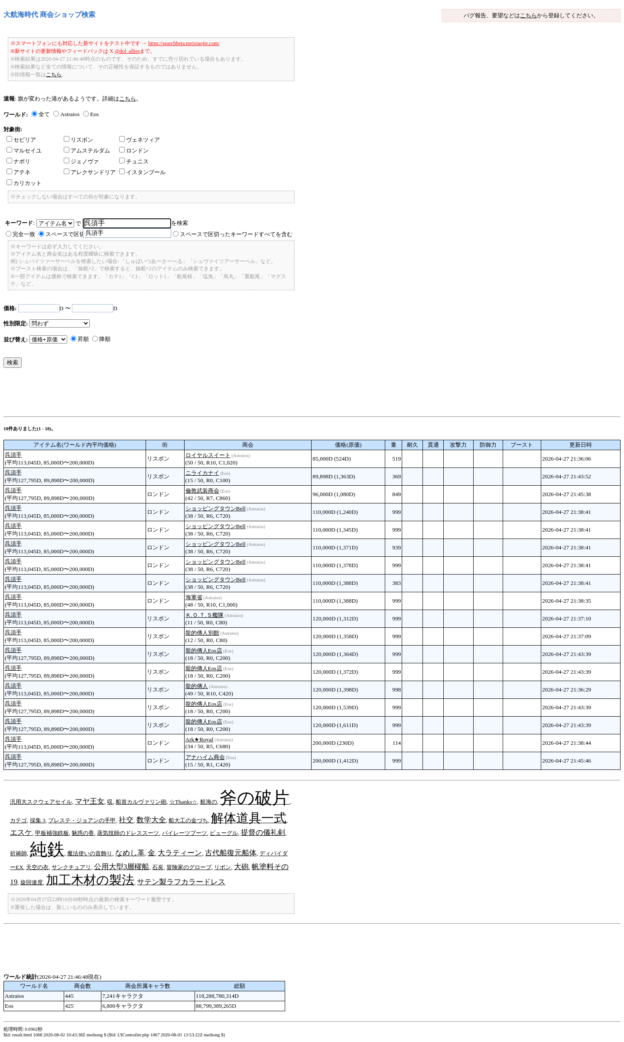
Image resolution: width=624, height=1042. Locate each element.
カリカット (24, 183)
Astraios (69, 114)
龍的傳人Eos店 (203, 650)
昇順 (83, 339)
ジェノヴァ (81, 161)
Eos (94, 114)
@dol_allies (127, 51)
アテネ (18, 172)
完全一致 (24, 234)
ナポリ (18, 161)
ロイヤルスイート (208, 455)
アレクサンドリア (90, 172)
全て (44, 114)
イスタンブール (142, 172)
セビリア (21, 139)
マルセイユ (24, 150)
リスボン (78, 139)
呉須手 (13, 454)
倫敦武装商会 (202, 490)
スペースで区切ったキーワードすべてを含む (236, 234)
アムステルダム (87, 150)
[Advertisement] (161, 394)
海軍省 (193, 597)
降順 (104, 339)
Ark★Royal (199, 739)
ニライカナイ (202, 473)
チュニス (134, 161)
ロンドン (134, 150)
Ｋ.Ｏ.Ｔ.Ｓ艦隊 (204, 615)
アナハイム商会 (205, 757)
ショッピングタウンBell (215, 508)
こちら (528, 15)
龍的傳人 (196, 686)
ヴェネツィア (139, 139)
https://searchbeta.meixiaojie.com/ (184, 43)
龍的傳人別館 (202, 633)
